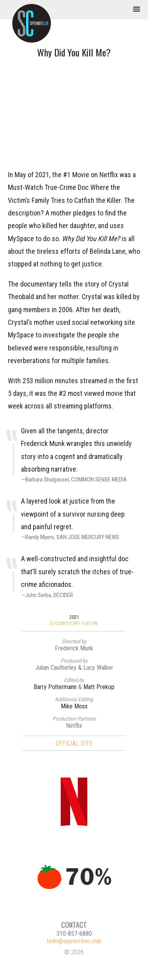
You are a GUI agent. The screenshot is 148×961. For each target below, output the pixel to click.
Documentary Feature (74, 623)
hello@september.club (74, 941)
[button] (136, 9)
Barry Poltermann (55, 687)
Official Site (74, 743)
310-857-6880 (74, 933)
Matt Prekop (98, 687)
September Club (35, 23)
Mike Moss (74, 706)
